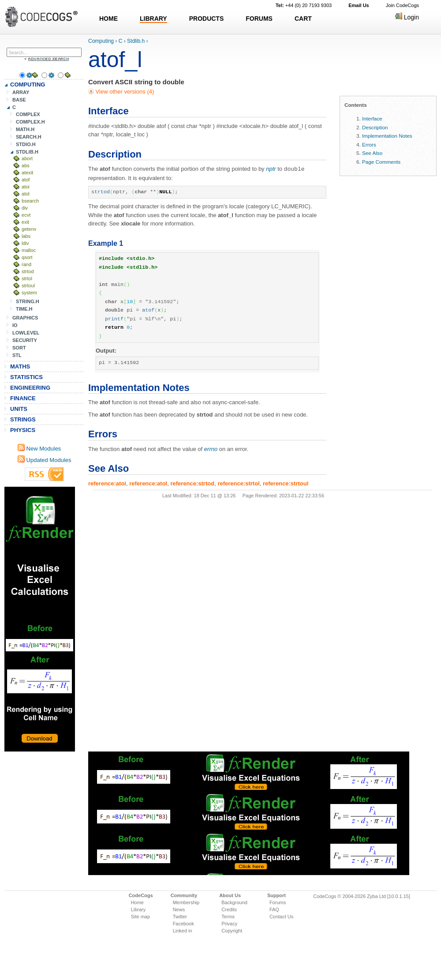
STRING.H (27, 301)
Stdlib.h (136, 41)
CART (303, 18)
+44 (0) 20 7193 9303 (304, 5)
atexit (27, 172)
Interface (372, 118)
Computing (101, 41)
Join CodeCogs (402, 5)
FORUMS (259, 18)
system (29, 292)
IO (15, 325)
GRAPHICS (25, 317)
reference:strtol (238, 483)
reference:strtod (192, 483)
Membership (186, 902)
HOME (108, 18)
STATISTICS (26, 377)
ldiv (25, 243)
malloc (29, 250)
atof (26, 179)
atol (26, 193)
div (25, 207)
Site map (140, 916)
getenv (29, 229)
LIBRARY (153, 18)
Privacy (229, 923)
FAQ (274, 909)
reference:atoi (107, 483)
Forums (277, 902)
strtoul (28, 285)
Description (375, 127)
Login (407, 17)
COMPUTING (27, 84)
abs (26, 165)
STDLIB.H (27, 151)
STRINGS (23, 419)
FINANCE (23, 398)
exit (25, 222)
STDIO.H (26, 144)
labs (26, 236)
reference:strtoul (285, 483)
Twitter (180, 916)
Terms (228, 916)
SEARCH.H (28, 136)
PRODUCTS (206, 18)
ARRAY (20, 92)
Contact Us (281, 916)
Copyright (231, 930)
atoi (26, 186)
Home (137, 902)
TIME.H (24, 309)
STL (17, 355)
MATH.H (25, 129)
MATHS (20, 366)
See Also (372, 153)
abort (27, 158)
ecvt (26, 215)
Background (234, 902)
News (179, 909)
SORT (19, 347)
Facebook (183, 923)
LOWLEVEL (25, 332)
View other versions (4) (124, 91)
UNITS (18, 409)
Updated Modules (44, 460)
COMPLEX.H (30, 121)
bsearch (30, 200)
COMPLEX (28, 114)
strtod (28, 271)
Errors (369, 144)
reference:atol (148, 483)
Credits (229, 909)
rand (26, 264)
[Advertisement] (39, 619)
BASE (19, 99)
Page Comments (381, 162)
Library (138, 909)
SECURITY (24, 340)
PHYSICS (22, 430)
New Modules (39, 448)
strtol (27, 278)
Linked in (182, 930)
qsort (27, 257)
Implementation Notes (387, 136)
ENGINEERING (30, 387)
